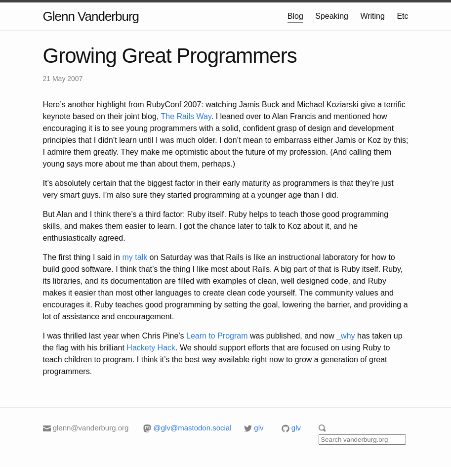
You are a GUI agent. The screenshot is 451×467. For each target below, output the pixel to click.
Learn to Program (217, 336)
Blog (295, 16)
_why (345, 336)
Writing (372, 16)
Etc (402, 16)
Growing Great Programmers (170, 55)
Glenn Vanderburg (91, 16)
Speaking (331, 16)
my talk (134, 257)
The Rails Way (186, 116)
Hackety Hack (150, 347)
